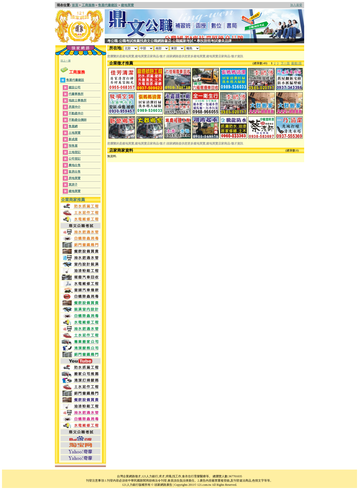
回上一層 (66, 60)
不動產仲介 (76, 113)
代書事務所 (76, 94)
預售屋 (73, 145)
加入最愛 (296, 5)
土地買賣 (75, 133)
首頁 (75, 5)
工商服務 (88, 5)
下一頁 (285, 63)
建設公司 (75, 87)
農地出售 (75, 165)
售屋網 (73, 126)
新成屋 (73, 139)
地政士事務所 (78, 100)
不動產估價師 (78, 120)
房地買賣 (75, 178)
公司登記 (75, 158)
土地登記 (75, 152)
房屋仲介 (75, 107)
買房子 (73, 184)
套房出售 (75, 171)
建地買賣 (127, 5)
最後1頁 (296, 63)
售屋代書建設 (107, 5)
